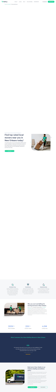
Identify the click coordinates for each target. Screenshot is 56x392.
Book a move (51, 2)
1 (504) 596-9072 (43, 387)
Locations (20, 1)
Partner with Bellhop (29, 1)
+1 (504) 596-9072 (36, 1)
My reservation (45, 1)
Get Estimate (9, 151)
